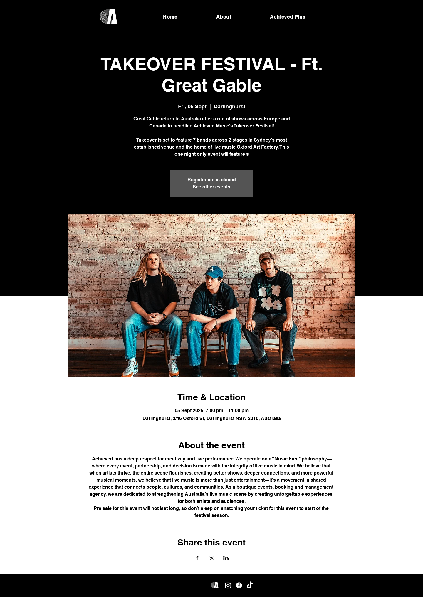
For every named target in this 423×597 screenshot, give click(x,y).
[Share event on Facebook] (197, 558)
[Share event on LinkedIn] (226, 558)
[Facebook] (239, 585)
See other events (211, 187)
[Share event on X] (211, 558)
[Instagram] (228, 585)
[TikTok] (250, 585)
